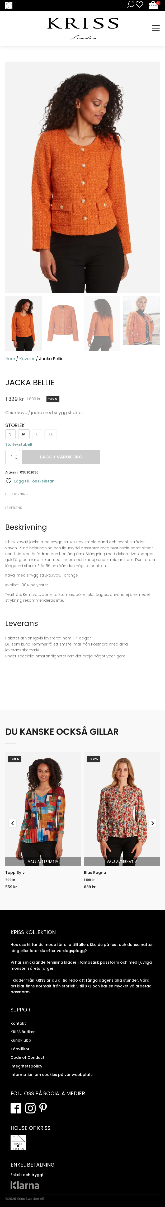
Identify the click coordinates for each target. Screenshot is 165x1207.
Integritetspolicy (26, 1066)
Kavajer (27, 359)
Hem (10, 359)
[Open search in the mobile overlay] (129, 4)
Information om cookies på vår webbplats (52, 1075)
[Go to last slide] (12, 823)
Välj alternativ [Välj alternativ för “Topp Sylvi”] (43, 861)
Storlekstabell (18, 444)
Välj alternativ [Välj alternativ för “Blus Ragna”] (122, 861)
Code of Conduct (27, 1057)
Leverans (13, 507)
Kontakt (18, 1023)
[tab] (81, 494)
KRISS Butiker (23, 1032)
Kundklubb (21, 1040)
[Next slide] (152, 823)
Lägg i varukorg (61, 457)
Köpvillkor (20, 1049)
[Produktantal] (12, 457)
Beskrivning (17, 494)
